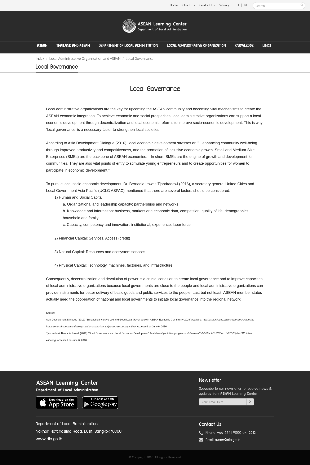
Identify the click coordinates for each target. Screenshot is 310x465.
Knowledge (244, 46)
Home (174, 5)
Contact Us (207, 5)
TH (237, 5)
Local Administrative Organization (196, 46)
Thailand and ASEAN (73, 46)
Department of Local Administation (128, 46)
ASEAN (42, 46)
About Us (188, 5)
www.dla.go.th (49, 439)
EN (245, 5)
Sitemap (224, 5)
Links (266, 46)
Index (40, 58)
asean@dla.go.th (227, 440)
